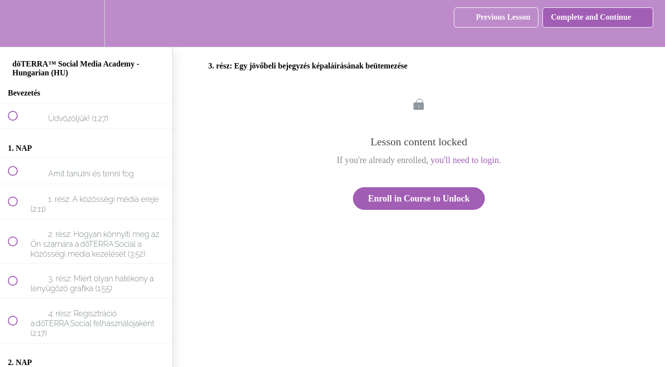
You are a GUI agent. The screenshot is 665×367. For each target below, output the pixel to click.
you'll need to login (465, 160)
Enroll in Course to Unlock (419, 198)
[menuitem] (86, 23)
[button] (18, 23)
